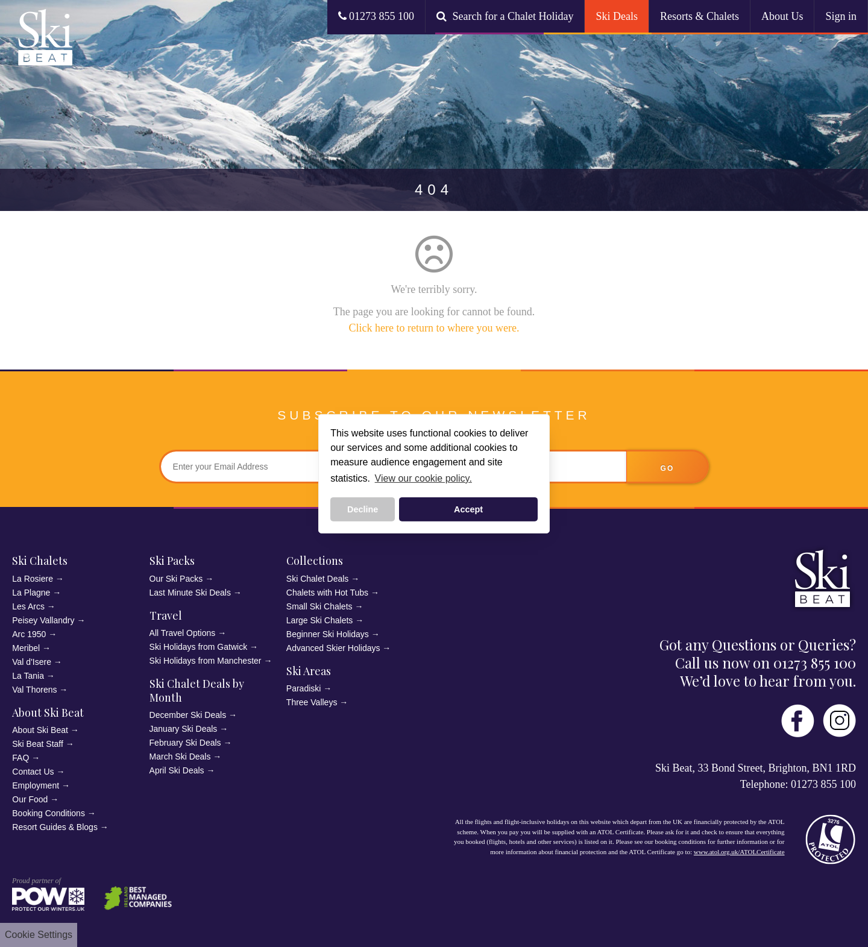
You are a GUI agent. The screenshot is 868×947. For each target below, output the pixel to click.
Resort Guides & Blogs (55, 827)
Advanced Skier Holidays (333, 648)
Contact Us (33, 771)
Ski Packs (172, 560)
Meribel (26, 648)
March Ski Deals (180, 756)
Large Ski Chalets (319, 620)
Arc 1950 (29, 634)
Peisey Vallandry (43, 620)
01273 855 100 (376, 16)
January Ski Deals (183, 729)
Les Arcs (28, 606)
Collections (314, 560)
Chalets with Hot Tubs (327, 592)
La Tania (28, 676)
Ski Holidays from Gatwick (198, 647)
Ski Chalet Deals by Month (196, 690)
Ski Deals (617, 16)
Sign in (841, 16)
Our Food (30, 799)
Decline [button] (362, 509)
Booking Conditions (48, 813)
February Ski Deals (185, 742)
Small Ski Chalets (319, 606)
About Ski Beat (48, 712)
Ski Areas (308, 671)
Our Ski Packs (176, 579)
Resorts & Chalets (699, 16)
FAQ (20, 758)
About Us (782, 16)
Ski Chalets (40, 560)
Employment (35, 785)
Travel (165, 615)
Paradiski (303, 688)
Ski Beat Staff (37, 744)
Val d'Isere (31, 662)
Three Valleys (312, 702)
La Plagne (31, 592)
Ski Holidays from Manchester (205, 660)
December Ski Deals (188, 715)
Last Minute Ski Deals (190, 592)
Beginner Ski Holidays (327, 634)
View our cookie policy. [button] (423, 478)
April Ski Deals (176, 770)
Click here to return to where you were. (434, 328)
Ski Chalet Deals (317, 579)
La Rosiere (32, 579)
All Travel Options (182, 633)
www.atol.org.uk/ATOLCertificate (739, 851)
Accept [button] (468, 509)
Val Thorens (34, 689)
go (668, 468)
